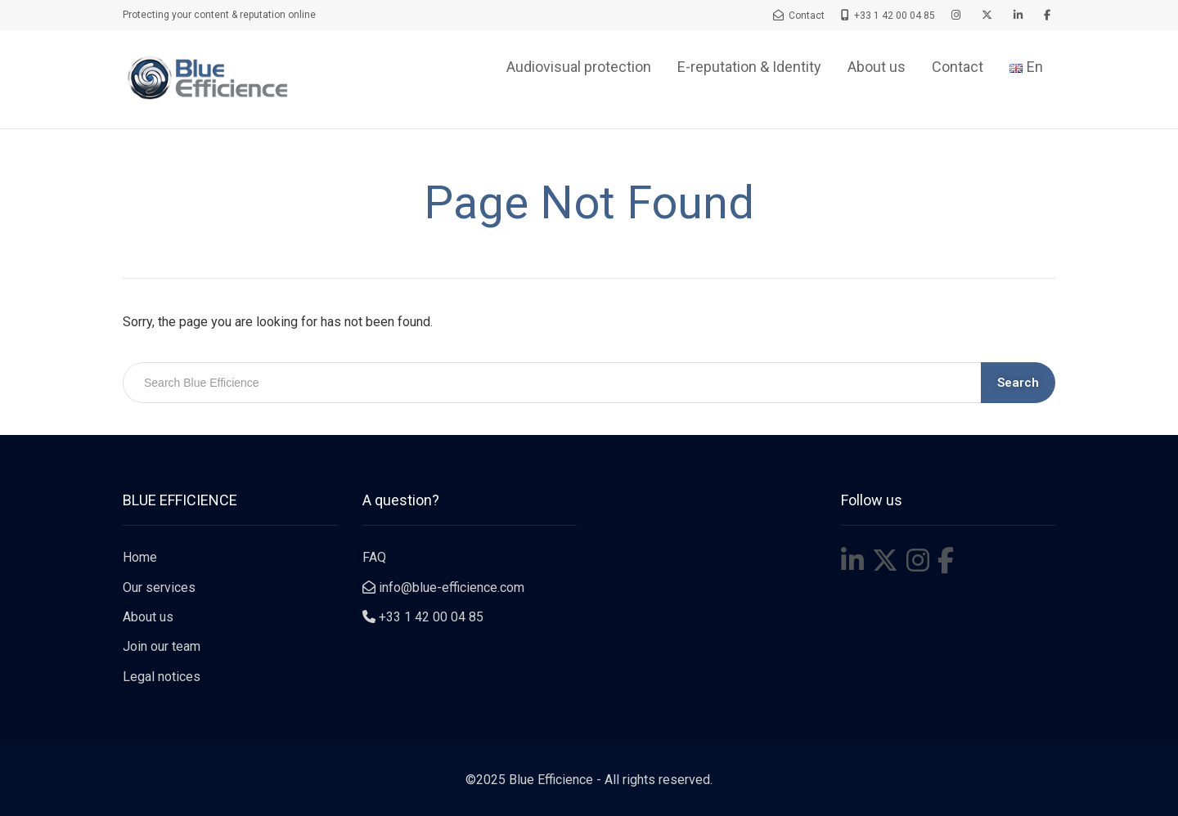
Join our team (161, 646)
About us (877, 66)
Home (140, 557)
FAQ (374, 557)
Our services (159, 587)
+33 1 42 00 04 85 (422, 617)
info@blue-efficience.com (443, 587)
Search (1018, 382)
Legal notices (161, 676)
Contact (957, 66)
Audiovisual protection (578, 66)
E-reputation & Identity (749, 66)
